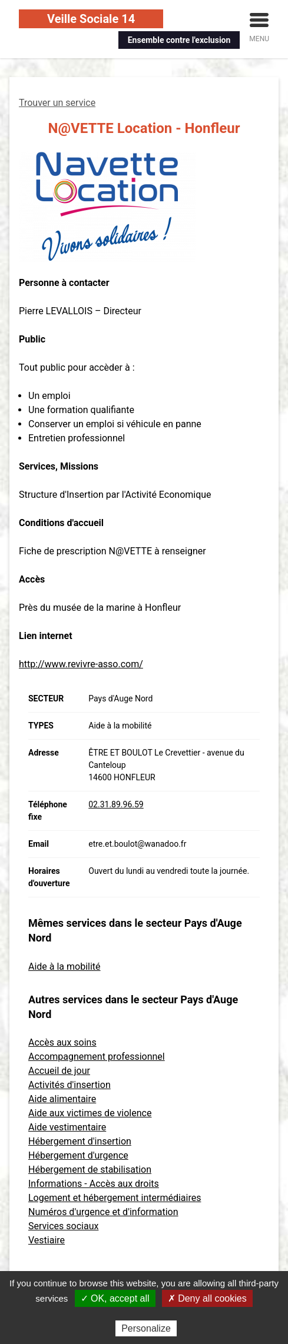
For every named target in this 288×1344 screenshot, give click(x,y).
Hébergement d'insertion (79, 1141)
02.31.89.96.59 (115, 804)
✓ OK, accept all (115, 1298)
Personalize (146, 1328)
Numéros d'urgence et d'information (103, 1211)
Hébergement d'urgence (78, 1155)
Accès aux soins (62, 1042)
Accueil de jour (59, 1070)
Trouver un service (57, 102)
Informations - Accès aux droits (93, 1183)
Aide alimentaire (62, 1099)
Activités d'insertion (69, 1084)
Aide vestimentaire (67, 1127)
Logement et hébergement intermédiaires (114, 1197)
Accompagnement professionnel (96, 1056)
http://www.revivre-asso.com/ (81, 664)
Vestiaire (46, 1240)
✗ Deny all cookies (207, 1298)
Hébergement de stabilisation (89, 1169)
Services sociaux (63, 1226)
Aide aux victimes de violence (89, 1113)
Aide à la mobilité (64, 966)
